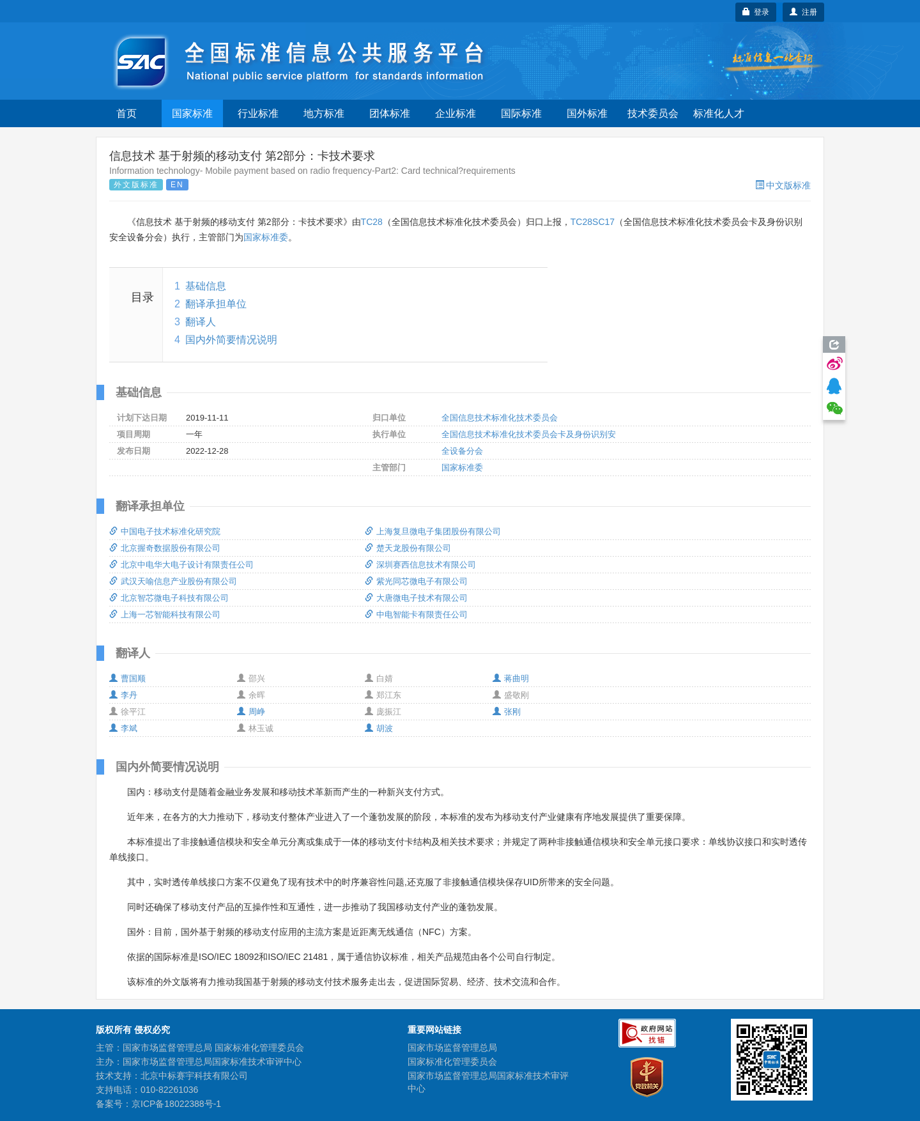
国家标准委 (265, 237)
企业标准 (455, 113)
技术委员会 (652, 113)
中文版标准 (783, 185)
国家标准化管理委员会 (452, 1061)
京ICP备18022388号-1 (176, 1104)
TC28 (372, 222)
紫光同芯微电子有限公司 (416, 581)
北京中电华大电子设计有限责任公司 (181, 564)
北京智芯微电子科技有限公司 (169, 598)
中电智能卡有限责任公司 (416, 614)
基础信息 (205, 286)
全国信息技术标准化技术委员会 (499, 417)
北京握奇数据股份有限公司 (164, 548)
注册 (803, 12)
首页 (126, 113)
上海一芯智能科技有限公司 (164, 614)
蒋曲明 (511, 678)
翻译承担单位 (216, 303)
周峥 (251, 711)
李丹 (123, 695)
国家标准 (192, 113)
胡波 (379, 728)
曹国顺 (127, 678)
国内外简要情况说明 (231, 339)
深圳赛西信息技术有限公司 (420, 564)
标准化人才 (718, 113)
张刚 (507, 711)
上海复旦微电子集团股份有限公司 (433, 531)
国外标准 (587, 113)
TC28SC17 (593, 222)
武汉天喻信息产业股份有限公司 (173, 581)
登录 (756, 12)
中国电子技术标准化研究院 (164, 531)
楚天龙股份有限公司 (408, 548)
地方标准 (323, 113)
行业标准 (258, 113)
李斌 (123, 728)
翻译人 (200, 321)
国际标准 (521, 113)
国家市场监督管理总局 (452, 1047)
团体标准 (389, 113)
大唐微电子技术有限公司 (416, 598)
